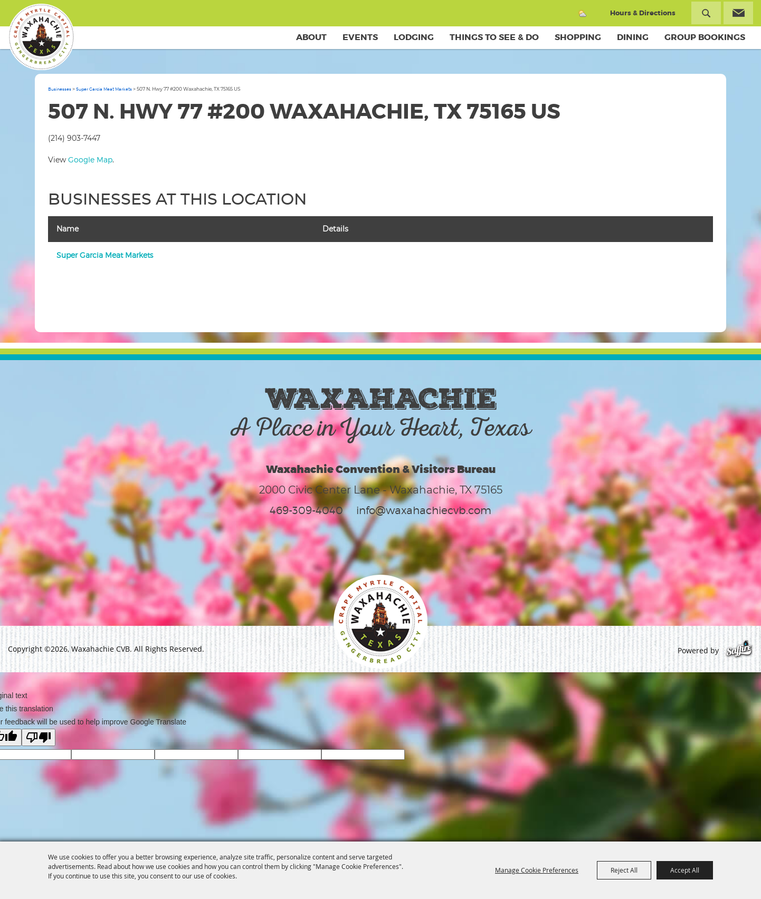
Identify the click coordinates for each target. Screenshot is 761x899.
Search (706, 13)
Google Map (90, 159)
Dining (633, 37)
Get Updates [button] (738, 13)
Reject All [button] (624, 870)
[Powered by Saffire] (739, 650)
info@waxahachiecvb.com (423, 510)
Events (360, 37)
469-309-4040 (306, 510)
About (311, 37)
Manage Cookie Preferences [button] (536, 870)
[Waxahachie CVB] (41, 37)
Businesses (59, 89)
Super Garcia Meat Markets (104, 89)
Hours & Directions (643, 12)
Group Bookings (704, 37)
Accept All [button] (684, 870)
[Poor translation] (38, 737)
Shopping (578, 37)
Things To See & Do (494, 37)
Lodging (414, 37)
